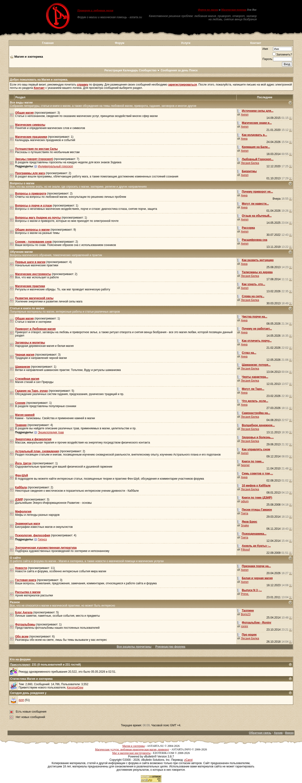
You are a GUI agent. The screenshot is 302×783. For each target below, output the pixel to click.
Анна (244, 138)
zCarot (188, 759)
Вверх (289, 733)
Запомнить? (282, 54)
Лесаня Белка (250, 163)
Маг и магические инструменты (131, 753)
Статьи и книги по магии (27, 308)
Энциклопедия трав (51, 432)
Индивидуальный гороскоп (55, 166)
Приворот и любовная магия (95, 10)
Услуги (185, 43)
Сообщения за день (174, 70)
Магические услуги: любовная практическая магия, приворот (132, 749)
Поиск (193, 70)
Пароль (267, 59)
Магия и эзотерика (133, 746)
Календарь (130, 70)
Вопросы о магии (22, 183)
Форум (119, 43)
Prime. (245, 594)
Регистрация (113, 70)
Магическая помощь (233, 9)
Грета (244, 513)
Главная (48, 43)
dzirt (21, 700)
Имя (265, 49)
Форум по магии (208, 9)
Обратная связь (260, 733)
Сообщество (149, 70)
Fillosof (245, 549)
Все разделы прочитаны (134, 646)
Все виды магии (21, 102)
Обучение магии (21, 252)
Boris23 (246, 614)
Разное (15, 602)
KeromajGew (75, 687)
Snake (245, 525)
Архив (278, 733)
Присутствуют (20, 664)
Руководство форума (170, 646)
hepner (245, 465)
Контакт (255, 43)
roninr (244, 626)
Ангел (244, 114)
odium (245, 501)
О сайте (15, 557)
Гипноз (42, 539)
